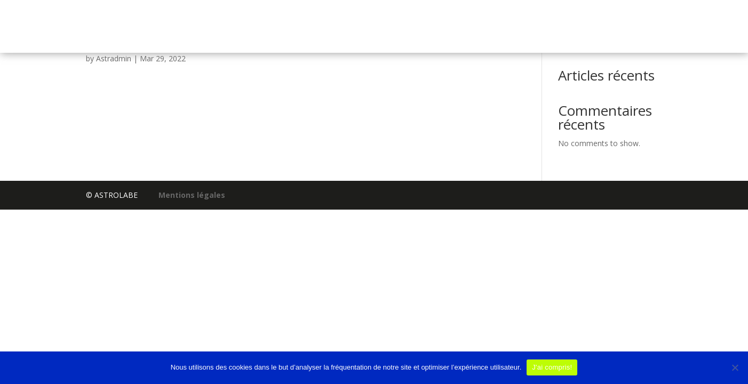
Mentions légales (191, 195)
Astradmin (113, 58)
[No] (734, 367)
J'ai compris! (552, 367)
